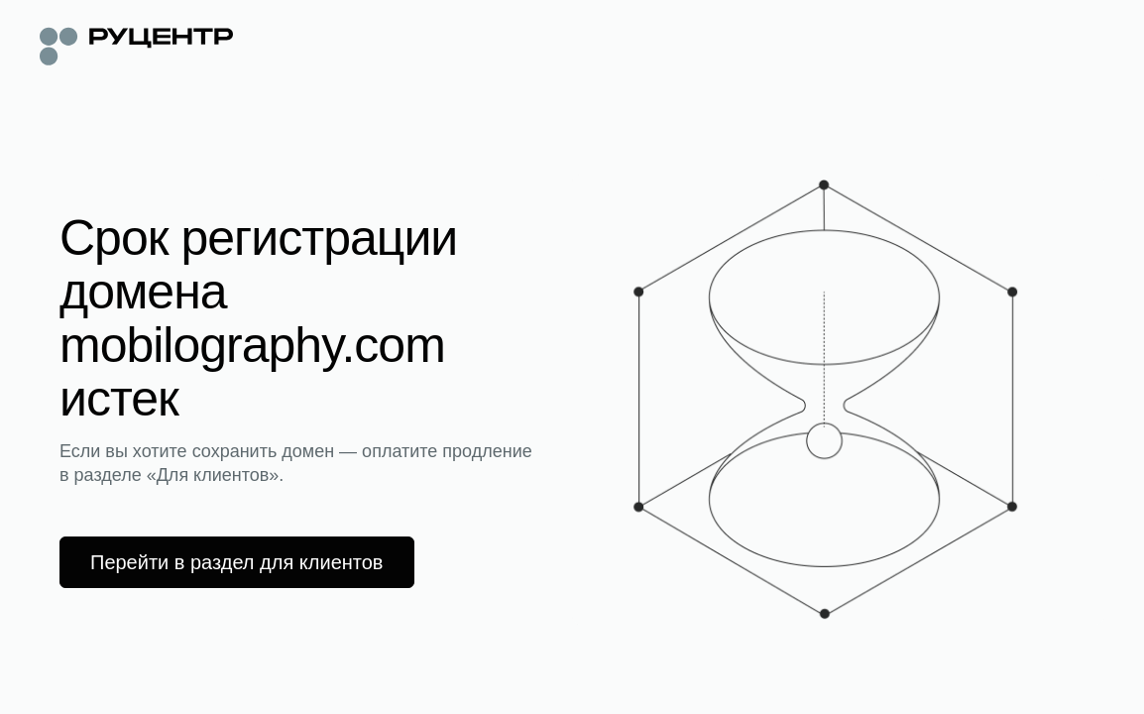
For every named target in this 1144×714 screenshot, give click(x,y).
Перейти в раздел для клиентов (237, 562)
